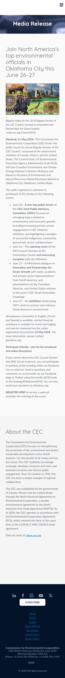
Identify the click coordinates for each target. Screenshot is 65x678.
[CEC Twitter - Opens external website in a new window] (50, 596)
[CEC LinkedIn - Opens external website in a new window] (14, 596)
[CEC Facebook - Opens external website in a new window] (23, 596)
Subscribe (32, 602)
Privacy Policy (32, 638)
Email (31, 662)
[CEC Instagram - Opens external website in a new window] (31, 596)
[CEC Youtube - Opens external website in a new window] (41, 596)
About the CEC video (32, 557)
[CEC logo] (11, 7)
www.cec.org (33, 535)
